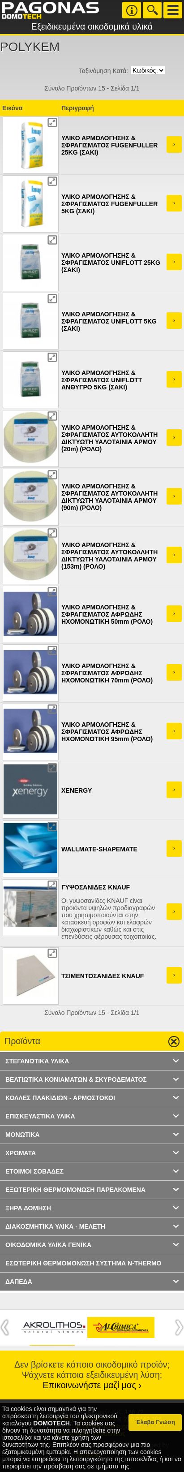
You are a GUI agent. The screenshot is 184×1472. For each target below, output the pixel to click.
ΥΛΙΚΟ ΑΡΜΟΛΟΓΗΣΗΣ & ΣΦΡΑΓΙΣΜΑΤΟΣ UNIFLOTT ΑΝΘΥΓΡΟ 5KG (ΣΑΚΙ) (101, 380)
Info (131, 10)
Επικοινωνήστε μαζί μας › (92, 1385)
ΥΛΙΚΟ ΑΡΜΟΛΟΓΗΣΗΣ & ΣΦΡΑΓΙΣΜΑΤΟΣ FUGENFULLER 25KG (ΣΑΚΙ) (109, 145)
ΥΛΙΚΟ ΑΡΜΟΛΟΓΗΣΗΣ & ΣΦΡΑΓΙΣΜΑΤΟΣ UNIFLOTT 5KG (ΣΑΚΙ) (109, 321)
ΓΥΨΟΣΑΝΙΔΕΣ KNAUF (95, 887)
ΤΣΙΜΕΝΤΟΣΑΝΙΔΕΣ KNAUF (102, 976)
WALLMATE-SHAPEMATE (99, 849)
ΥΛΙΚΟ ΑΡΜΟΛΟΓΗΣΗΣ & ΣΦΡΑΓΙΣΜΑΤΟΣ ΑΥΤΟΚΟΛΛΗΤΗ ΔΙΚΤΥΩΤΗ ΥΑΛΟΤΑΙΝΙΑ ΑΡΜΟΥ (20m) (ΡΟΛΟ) (109, 438)
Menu (172, 10)
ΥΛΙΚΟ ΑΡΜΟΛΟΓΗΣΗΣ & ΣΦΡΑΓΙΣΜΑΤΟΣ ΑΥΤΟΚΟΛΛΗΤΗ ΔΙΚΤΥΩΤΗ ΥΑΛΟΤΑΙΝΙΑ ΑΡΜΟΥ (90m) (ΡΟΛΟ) (109, 497)
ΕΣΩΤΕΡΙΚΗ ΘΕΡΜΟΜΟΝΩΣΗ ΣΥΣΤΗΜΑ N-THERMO (83, 1263)
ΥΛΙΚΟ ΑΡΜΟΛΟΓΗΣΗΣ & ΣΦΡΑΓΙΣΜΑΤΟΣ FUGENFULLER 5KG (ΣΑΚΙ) (109, 204)
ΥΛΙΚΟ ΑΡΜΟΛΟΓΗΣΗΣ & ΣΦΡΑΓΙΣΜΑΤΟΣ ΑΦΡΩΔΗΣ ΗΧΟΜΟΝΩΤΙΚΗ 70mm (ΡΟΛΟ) (107, 673)
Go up (170, 1041)
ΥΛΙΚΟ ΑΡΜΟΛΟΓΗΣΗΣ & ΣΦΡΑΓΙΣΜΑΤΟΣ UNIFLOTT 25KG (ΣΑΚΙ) (110, 262)
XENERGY (76, 790)
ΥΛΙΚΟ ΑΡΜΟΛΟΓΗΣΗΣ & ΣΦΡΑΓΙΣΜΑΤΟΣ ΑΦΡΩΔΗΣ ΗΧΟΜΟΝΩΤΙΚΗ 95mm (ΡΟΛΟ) (107, 731)
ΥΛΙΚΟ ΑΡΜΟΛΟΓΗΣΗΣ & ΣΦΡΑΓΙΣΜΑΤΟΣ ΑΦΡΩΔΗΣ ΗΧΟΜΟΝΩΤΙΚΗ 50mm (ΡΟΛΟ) (107, 614)
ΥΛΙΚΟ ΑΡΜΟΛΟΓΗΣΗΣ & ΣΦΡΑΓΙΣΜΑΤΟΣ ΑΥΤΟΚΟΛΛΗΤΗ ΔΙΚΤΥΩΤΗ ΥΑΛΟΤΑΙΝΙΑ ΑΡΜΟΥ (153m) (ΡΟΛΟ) (109, 555)
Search (152, 10)
